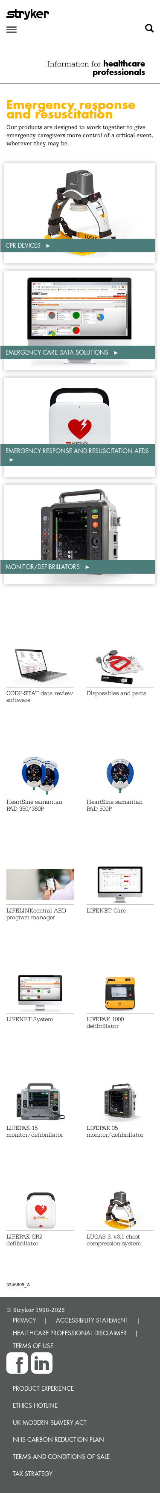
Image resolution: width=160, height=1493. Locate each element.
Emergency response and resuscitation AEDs (77, 451)
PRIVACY (24, 1320)
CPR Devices (24, 245)
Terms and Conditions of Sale (61, 1457)
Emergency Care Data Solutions (58, 352)
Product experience (43, 1388)
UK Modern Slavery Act (50, 1422)
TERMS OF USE (33, 1346)
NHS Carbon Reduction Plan (58, 1439)
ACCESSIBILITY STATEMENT (92, 1320)
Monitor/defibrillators (43, 567)
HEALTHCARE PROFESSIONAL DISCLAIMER (70, 1333)
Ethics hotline (35, 1405)
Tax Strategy (32, 1474)
